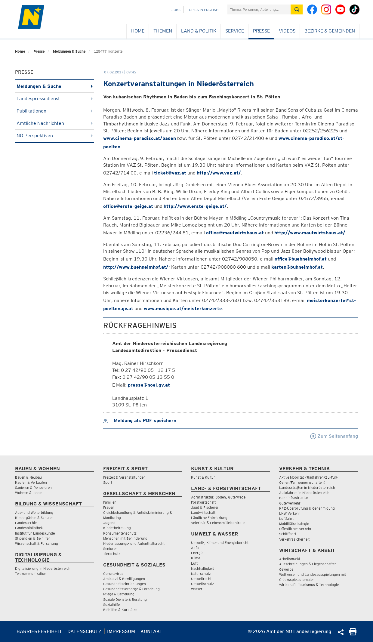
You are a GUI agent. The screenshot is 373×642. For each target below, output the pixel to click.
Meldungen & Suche (69, 51)
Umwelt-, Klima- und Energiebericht (219, 542)
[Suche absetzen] (297, 9)
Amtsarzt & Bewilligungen (124, 578)
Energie (197, 553)
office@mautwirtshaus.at (235, 233)
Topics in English (202, 10)
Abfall (195, 547)
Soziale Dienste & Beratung (125, 599)
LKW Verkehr (289, 513)
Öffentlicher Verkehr (295, 528)
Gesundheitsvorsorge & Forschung (131, 589)
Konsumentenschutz (120, 533)
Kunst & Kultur (203, 477)
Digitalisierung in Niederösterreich (42, 568)
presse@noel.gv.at (149, 385)
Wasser (196, 589)
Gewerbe (286, 569)
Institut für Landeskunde (35, 533)
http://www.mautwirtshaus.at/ (309, 233)
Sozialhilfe (111, 604)
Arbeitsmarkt (289, 559)
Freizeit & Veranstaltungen (124, 477)
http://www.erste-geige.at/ (195, 206)
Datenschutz (84, 631)
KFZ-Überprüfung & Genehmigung (307, 508)
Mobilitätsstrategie (294, 523)
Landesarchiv (26, 522)
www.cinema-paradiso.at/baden (139, 138)
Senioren (110, 548)
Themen (162, 31)
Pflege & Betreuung (118, 594)
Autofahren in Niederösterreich (304, 492)
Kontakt (151, 631)
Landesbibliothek (29, 528)
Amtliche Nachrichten (55, 123)
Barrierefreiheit (39, 631)
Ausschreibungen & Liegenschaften (308, 564)
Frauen (108, 507)
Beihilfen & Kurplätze (120, 609)
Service (234, 31)
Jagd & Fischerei (204, 507)
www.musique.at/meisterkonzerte (183, 308)
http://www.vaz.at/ (219, 173)
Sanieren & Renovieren (33, 487)
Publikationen (55, 111)
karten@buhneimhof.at (297, 267)
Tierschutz (111, 553)
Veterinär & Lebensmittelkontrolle (218, 522)
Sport (107, 482)
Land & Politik (198, 31)
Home (137, 31)
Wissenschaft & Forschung (36, 543)
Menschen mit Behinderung (125, 538)
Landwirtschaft (203, 512)
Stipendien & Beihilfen (33, 538)
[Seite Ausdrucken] (352, 634)
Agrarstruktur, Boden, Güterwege (218, 497)
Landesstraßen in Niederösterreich (307, 487)
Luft (194, 563)
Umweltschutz (202, 584)
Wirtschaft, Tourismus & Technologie (309, 584)
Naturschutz (201, 573)
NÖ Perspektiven (55, 135)
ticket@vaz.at (170, 173)
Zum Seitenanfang (334, 436)
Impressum (121, 631)
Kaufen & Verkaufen (31, 482)
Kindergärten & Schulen (34, 517)
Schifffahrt (287, 534)
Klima (195, 558)
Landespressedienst (55, 98)
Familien (109, 502)
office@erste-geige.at (128, 206)
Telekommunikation (30, 573)
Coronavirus (113, 573)
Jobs (175, 10)
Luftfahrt (286, 518)
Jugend (109, 522)
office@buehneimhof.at (301, 259)
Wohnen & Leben (28, 492)
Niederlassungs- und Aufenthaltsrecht (134, 543)
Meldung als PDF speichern (139, 420)
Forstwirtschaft (203, 502)
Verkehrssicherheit (294, 539)
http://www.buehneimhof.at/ (135, 267)
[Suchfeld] (259, 9)
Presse (261, 31)
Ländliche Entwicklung (209, 517)
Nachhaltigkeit (202, 568)
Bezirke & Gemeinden (329, 31)
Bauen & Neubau (28, 477)
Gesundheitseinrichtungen (124, 584)
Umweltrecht (201, 578)
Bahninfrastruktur (293, 497)
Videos (287, 31)
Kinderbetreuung (117, 528)
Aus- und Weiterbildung (34, 512)
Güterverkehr (290, 503)
